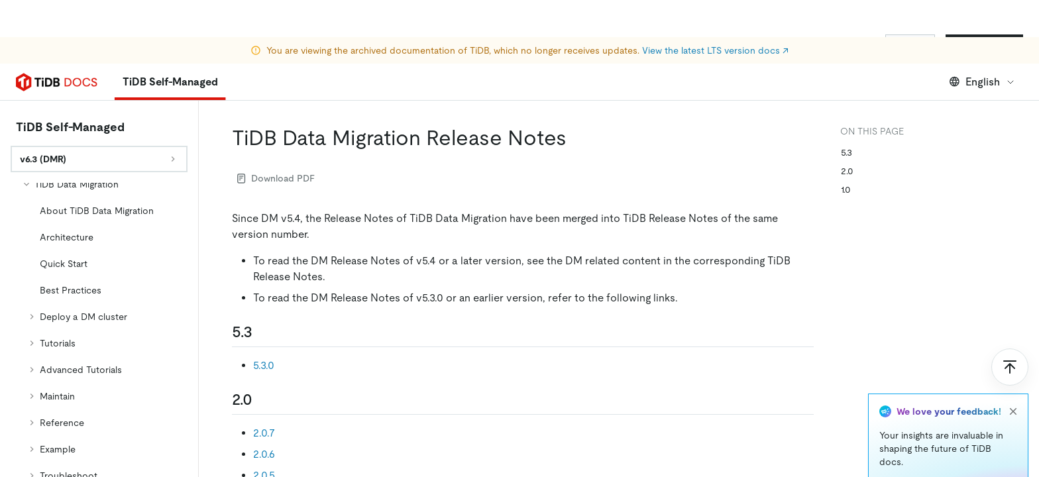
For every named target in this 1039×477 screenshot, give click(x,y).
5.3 (846, 152)
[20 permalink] (263, 399)
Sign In (910, 45)
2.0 (847, 171)
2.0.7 (264, 433)
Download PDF (276, 178)
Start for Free (984, 45)
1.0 (846, 189)
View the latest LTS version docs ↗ (715, 13)
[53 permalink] (263, 332)
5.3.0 (263, 365)
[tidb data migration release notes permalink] (577, 137)
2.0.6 (264, 454)
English (982, 82)
